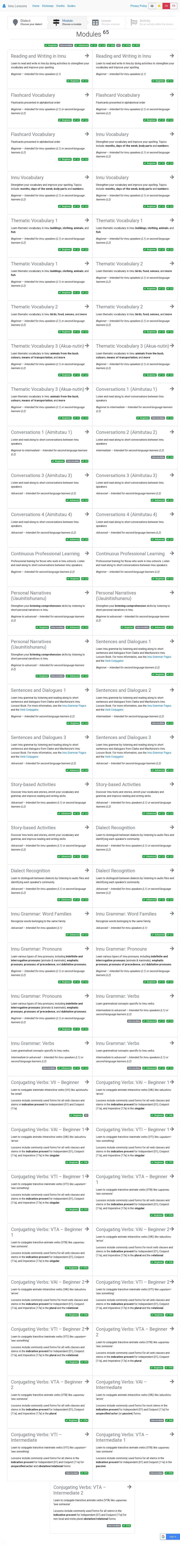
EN (166, 5)
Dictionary (48, 5)
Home (35, 5)
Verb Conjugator (114, 660)
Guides (71, 5)
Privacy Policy (138, 5)
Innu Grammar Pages (159, 656)
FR (173, 5)
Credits (60, 5)
